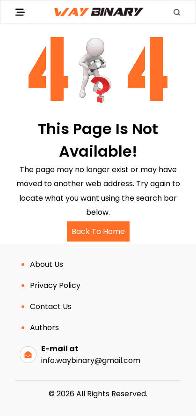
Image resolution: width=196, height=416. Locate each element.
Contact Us (51, 306)
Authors (44, 327)
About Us (46, 264)
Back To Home (98, 231)
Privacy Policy (55, 285)
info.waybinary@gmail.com (90, 360)
